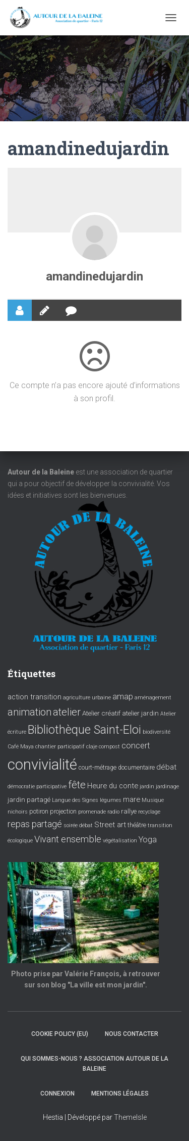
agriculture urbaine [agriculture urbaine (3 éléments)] (87, 697)
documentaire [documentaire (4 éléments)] (136, 767)
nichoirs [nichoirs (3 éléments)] (18, 812)
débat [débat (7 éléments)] (166, 767)
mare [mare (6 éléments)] (131, 799)
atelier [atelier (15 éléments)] (67, 712)
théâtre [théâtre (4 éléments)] (137, 825)
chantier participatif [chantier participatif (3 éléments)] (60, 746)
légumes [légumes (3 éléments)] (110, 800)
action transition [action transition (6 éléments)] (34, 696)
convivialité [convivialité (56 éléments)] (42, 764)
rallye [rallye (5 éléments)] (129, 811)
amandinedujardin (94, 276)
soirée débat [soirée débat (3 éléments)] (78, 825)
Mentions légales (120, 1093)
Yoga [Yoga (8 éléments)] (148, 839)
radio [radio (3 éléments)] (113, 812)
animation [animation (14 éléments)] (29, 712)
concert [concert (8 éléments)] (135, 745)
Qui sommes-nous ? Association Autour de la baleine (94, 1063)
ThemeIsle (130, 1117)
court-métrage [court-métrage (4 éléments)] (97, 767)
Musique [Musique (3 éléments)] (153, 800)
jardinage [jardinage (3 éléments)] (167, 786)
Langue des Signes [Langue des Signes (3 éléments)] (75, 800)
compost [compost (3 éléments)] (109, 746)
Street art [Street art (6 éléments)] (110, 824)
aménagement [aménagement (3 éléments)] (153, 697)
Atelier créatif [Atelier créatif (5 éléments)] (101, 713)
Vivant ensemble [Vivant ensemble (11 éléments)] (67, 839)
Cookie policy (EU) (59, 1033)
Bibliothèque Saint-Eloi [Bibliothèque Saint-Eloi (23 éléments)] (84, 730)
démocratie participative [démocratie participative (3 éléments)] (37, 786)
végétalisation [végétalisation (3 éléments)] (120, 840)
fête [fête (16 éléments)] (77, 785)
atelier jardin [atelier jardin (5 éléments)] (140, 713)
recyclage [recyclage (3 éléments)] (149, 812)
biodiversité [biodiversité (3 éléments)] (156, 732)
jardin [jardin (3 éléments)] (147, 786)
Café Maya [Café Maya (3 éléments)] (21, 746)
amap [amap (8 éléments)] (122, 696)
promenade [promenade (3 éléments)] (92, 812)
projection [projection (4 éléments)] (63, 811)
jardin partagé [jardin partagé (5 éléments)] (29, 799)
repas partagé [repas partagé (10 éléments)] (35, 824)
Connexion (57, 1093)
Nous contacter (131, 1033)
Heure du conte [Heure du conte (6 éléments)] (112, 785)
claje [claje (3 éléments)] (91, 746)
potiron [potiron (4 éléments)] (38, 811)
